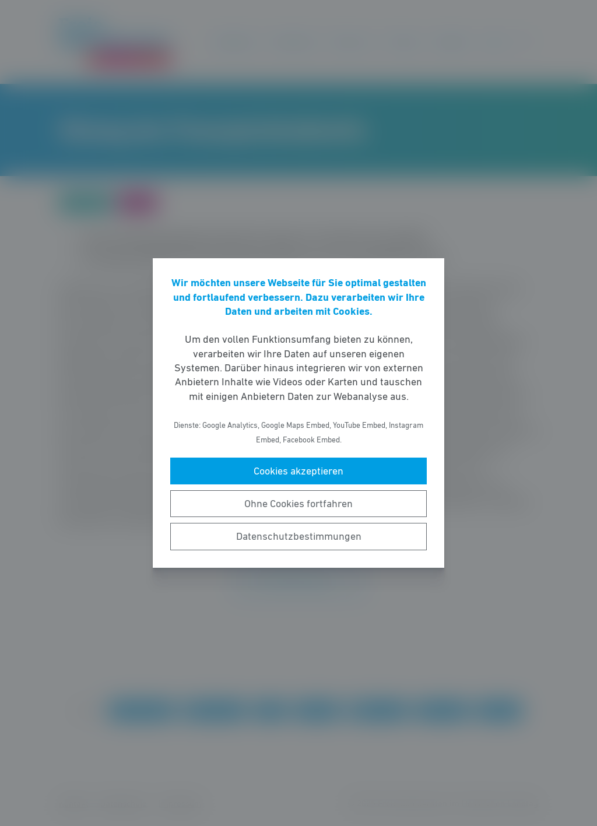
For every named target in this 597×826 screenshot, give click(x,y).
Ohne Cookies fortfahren (298, 503)
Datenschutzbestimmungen (298, 536)
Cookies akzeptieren (298, 471)
